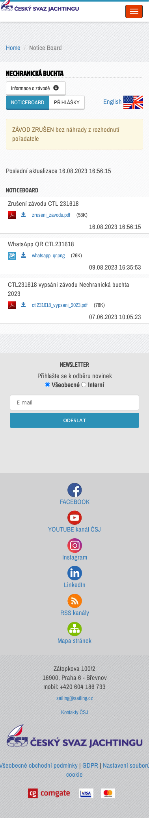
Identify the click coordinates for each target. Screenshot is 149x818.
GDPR (90, 765)
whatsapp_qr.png (43, 255)
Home (13, 47)
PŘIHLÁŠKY (67, 102)
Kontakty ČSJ (74, 712)
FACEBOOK (74, 494)
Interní (92, 384)
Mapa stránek (74, 633)
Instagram (74, 549)
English (123, 101)
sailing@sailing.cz (74, 698)
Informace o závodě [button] (35, 88)
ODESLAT (74, 420)
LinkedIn (75, 577)
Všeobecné (62, 384)
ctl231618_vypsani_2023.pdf (54, 304)
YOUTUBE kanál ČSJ (74, 522)
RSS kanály (74, 605)
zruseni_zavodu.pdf (45, 214)
